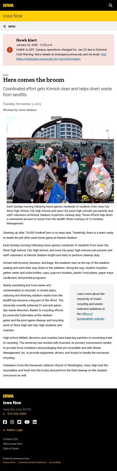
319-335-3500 (14, 413)
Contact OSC (10, 439)
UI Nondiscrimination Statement (32, 462)
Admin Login (15, 430)
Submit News (11, 448)
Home (5, 75)
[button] (110, 5)
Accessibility (55, 462)
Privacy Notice (9, 462)
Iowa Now (12, 16)
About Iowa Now (12, 443)
